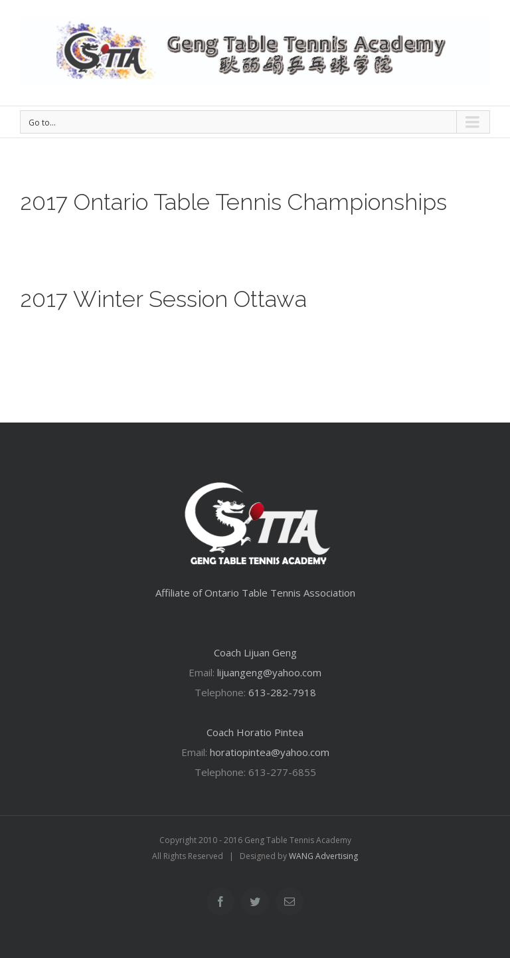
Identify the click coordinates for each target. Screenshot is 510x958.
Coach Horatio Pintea (255, 732)
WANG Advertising (323, 856)
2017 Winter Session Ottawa (163, 299)
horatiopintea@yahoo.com (269, 752)
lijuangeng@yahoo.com (269, 672)
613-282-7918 (282, 692)
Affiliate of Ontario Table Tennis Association (255, 592)
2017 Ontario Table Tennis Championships (233, 202)
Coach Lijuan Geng (255, 652)
